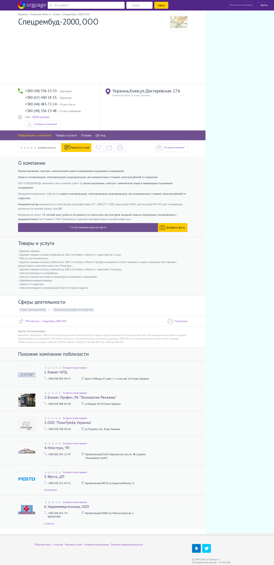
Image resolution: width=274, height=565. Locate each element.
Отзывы (86, 135)
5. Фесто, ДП (54, 476)
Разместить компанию (241, 5)
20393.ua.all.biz (41, 117)
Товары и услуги (66, 135)
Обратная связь (43, 542)
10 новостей (50, 489)
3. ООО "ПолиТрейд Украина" (68, 422)
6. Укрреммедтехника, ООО (66, 506)
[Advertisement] (103, 57)
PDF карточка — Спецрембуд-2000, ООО (42, 321)
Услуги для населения (33, 309)
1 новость (49, 523)
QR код (101, 135)
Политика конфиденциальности (127, 542)
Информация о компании (34, 135)
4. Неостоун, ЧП (57, 447)
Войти (264, 5)
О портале (58, 542)
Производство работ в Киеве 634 (73, 309)
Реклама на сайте (73, 542)
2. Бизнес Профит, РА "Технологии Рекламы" (80, 397)
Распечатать (177, 321)
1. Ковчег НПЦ (55, 372)
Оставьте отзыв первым (75, 367)
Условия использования (96, 542)
